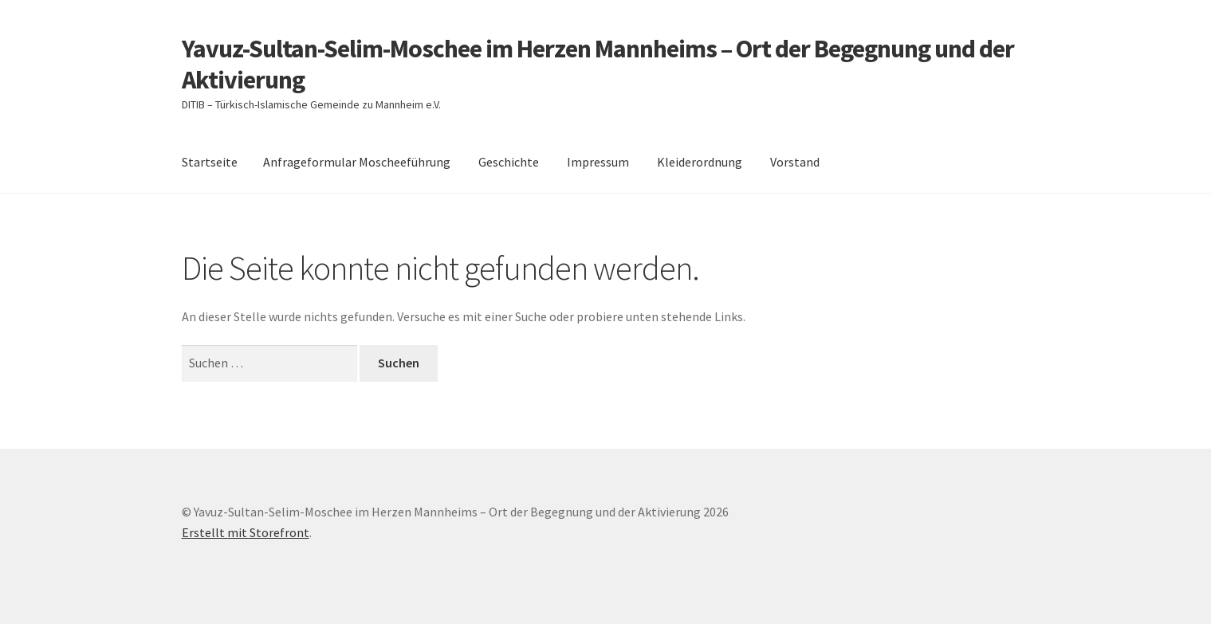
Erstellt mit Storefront (245, 532)
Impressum (598, 162)
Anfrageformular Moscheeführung (356, 162)
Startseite (210, 162)
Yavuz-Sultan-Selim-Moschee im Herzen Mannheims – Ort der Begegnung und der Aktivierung (598, 64)
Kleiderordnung (699, 162)
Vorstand (795, 162)
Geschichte (508, 162)
